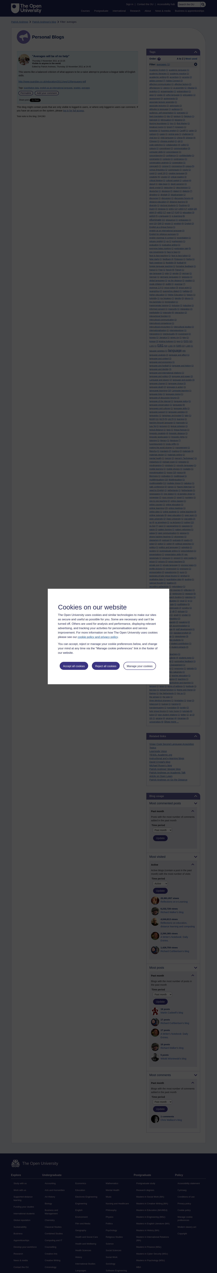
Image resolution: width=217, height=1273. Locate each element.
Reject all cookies (105, 666)
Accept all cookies (74, 666)
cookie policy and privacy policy (98, 637)
